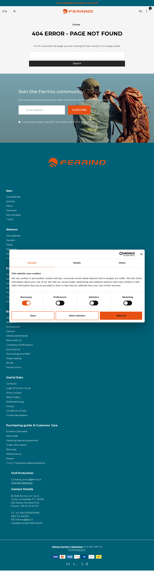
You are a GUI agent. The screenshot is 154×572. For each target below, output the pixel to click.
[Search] (15, 11)
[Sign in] (140, 11)
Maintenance (13, 455)
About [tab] (122, 262)
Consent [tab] (32, 262)
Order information (16, 446)
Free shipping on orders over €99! (77, 3)
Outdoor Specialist (16, 432)
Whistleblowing (15, 403)
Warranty (11, 450)
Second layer (13, 216)
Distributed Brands (17, 337)
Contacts (11, 385)
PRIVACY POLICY (90, 123)
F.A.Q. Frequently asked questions (25, 464)
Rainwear (11, 211)
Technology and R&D (18, 355)
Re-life (10, 364)
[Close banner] (141, 254)
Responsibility (14, 359)
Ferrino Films (13, 368)
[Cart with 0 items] (148, 11)
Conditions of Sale (16, 412)
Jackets (10, 202)
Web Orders (13, 398)
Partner (10, 332)
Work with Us (13, 341)
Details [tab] (77, 262)
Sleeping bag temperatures (22, 441)
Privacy (10, 407)
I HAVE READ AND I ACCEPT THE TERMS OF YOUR (61, 123)
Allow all (121, 315)
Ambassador (13, 328)
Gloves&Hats (13, 198)
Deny (33, 315)
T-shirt (9, 220)
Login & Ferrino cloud (18, 389)
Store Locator (14, 394)
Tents (9, 275)
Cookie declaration (17, 416)
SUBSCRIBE (81, 111)
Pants (9, 207)
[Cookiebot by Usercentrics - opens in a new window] (121, 254)
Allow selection (77, 315)
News (9, 323)
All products (13, 350)
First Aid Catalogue (22, 484)
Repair (10, 460)
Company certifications (19, 346)
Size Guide (12, 437)
